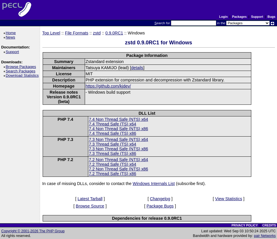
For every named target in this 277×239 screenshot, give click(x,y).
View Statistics (228, 198)
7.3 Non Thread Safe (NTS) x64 (118, 139)
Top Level (51, 33)
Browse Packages (21, 66)
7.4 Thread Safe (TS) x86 (112, 133)
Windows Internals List (154, 183)
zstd (97, 33)
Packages (239, 16)
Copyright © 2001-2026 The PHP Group (33, 231)
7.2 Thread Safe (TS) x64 (112, 164)
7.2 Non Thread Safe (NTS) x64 (118, 159)
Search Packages (21, 71)
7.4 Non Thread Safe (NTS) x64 (118, 119)
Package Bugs (160, 206)
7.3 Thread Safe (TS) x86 (112, 153)
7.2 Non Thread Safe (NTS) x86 (118, 169)
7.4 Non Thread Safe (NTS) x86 (118, 128)
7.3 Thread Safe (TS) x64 (112, 144)
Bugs (272, 16)
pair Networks (265, 236)
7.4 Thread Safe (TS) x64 (112, 124)
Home (11, 33)
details (137, 67)
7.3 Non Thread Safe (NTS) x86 (118, 148)
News (11, 37)
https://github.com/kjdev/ (108, 86)
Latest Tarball (89, 198)
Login (223, 16)
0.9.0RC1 (114, 33)
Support (257, 16)
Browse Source (90, 206)
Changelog (160, 198)
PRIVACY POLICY (244, 225)
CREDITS (269, 225)
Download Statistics (23, 75)
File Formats (76, 33)
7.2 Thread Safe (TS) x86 (112, 173)
